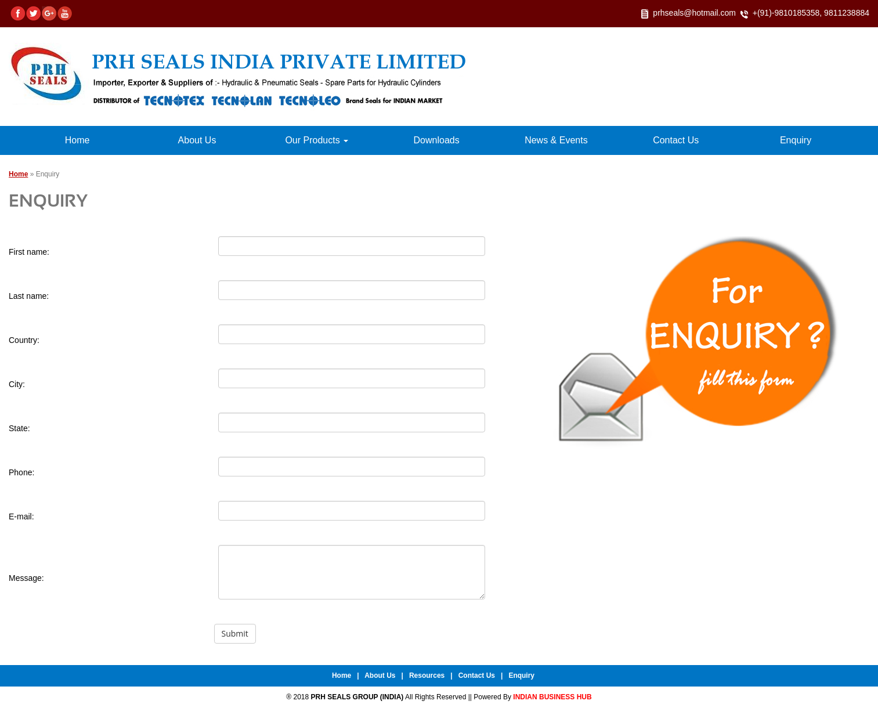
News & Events (556, 140)
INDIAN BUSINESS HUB (552, 697)
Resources (427, 675)
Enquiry (795, 140)
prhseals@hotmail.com (694, 12)
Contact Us (676, 140)
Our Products (316, 140)
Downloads (437, 140)
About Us (197, 140)
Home (77, 140)
